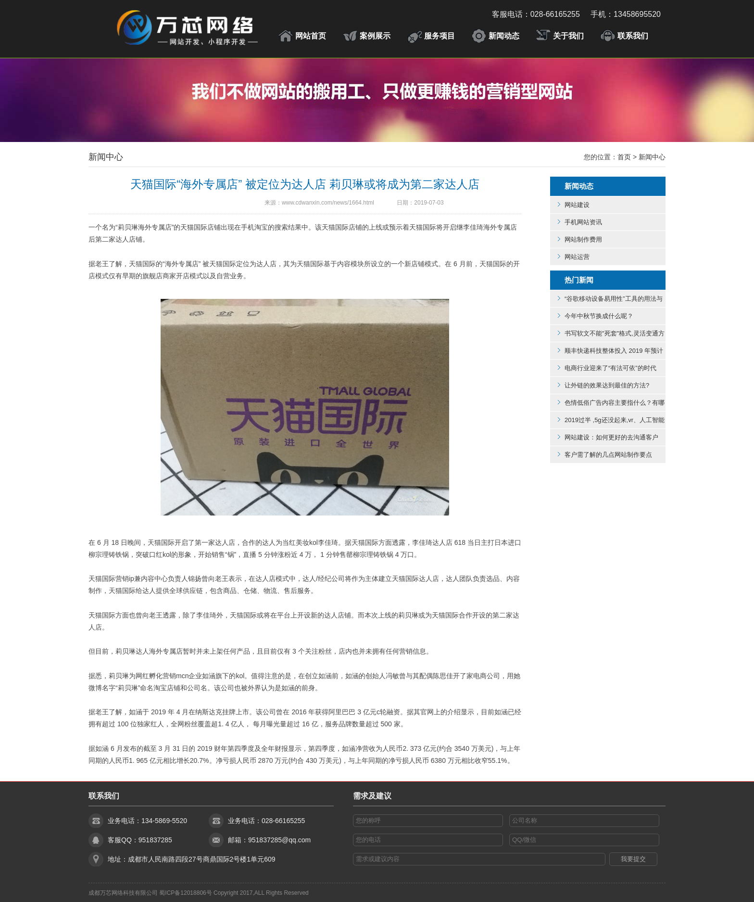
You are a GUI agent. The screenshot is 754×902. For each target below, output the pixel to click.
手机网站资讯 (583, 222)
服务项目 (439, 36)
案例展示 (375, 36)
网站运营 (577, 256)
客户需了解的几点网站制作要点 (608, 454)
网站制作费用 (583, 239)
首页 (624, 157)
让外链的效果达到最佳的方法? (607, 385)
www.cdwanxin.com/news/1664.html (328, 202)
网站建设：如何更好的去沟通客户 (611, 437)
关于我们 (568, 36)
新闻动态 (504, 36)
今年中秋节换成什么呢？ (599, 316)
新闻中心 (105, 157)
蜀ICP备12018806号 (185, 892)
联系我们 (632, 36)
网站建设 (577, 204)
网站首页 (310, 36)
